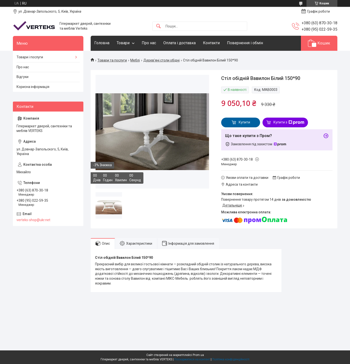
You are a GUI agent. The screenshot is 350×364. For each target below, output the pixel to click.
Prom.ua (198, 355)
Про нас (149, 43)
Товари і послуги (30, 57)
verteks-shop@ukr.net (33, 220)
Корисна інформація (33, 87)
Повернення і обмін (245, 43)
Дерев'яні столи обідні (161, 60)
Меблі (135, 60)
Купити (244, 122)
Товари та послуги (112, 60)
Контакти (211, 43)
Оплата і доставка (179, 43)
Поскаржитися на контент (192, 359)
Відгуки (22, 77)
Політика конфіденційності (230, 359)
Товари (123, 43)
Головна (101, 43)
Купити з (288, 122)
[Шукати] (158, 26)
